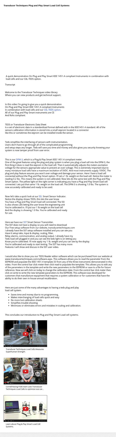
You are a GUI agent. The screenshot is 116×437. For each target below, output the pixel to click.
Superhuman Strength (25, 333)
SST (25, 222)
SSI (40, 196)
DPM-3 (19, 159)
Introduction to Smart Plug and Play (25, 408)
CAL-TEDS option (52, 109)
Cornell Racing (25, 371)
